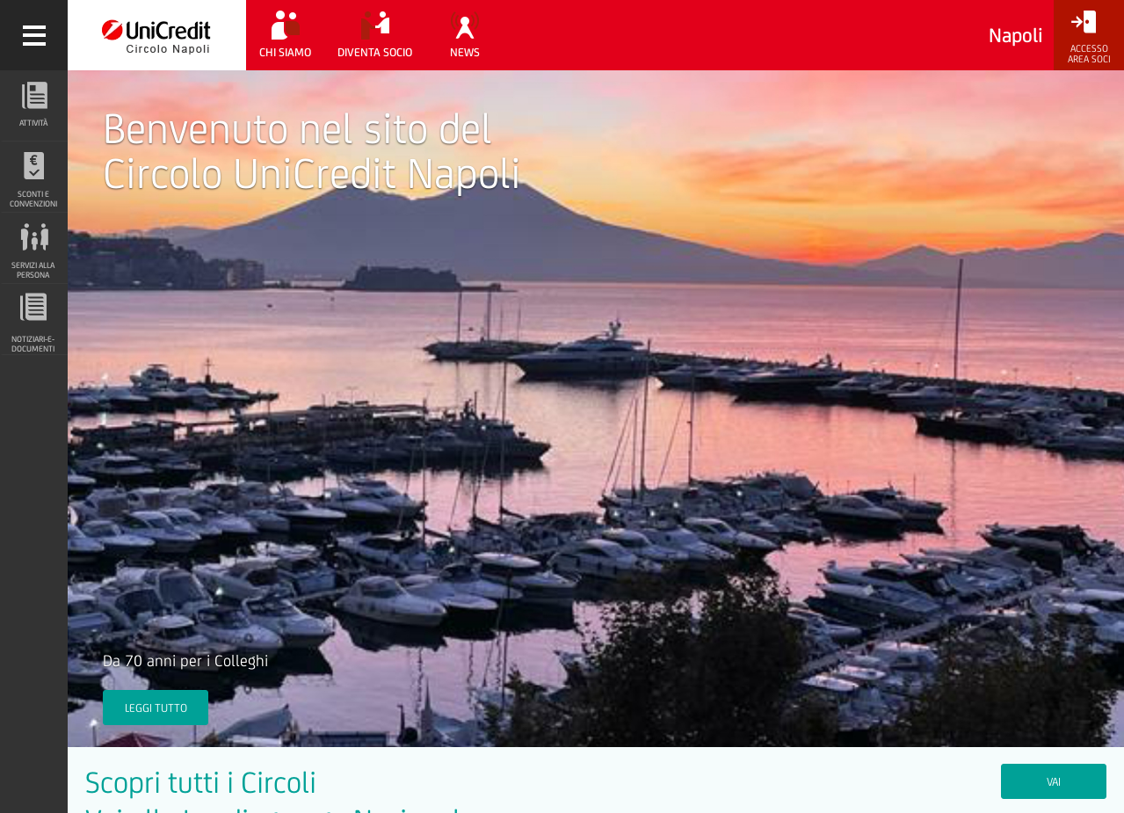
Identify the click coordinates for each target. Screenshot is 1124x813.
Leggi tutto (156, 708)
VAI (1054, 781)
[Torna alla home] (157, 35)
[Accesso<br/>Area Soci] (1089, 37)
